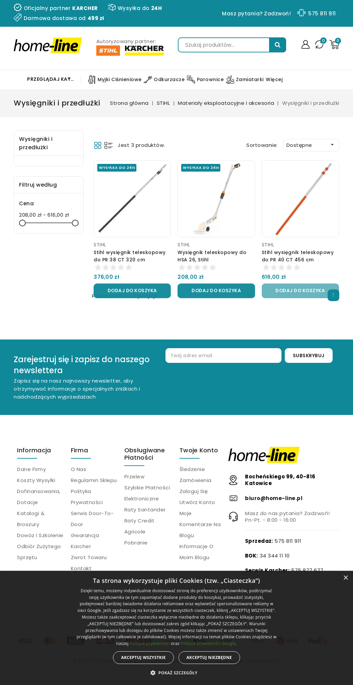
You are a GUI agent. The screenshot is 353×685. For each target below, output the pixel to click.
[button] (176, 673)
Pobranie (136, 542)
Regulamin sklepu (94, 480)
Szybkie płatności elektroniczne (147, 493)
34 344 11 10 (275, 555)
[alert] (176, 628)
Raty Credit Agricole (139, 526)
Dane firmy (31, 469)
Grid (98, 145)
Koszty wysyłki (36, 480)
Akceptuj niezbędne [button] (209, 657)
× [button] (345, 578)
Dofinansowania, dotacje (39, 497)
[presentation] (260, 385)
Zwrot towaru (89, 557)
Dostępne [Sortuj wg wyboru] (311, 145)
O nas (79, 469)
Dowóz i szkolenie (40, 535)
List (108, 145)
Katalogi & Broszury (30, 519)
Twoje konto (199, 450)
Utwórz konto (197, 502)
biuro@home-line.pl (274, 498)
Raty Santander (145, 509)
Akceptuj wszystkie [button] (143, 657)
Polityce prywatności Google (208, 643)
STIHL (100, 244)
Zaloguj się (194, 491)
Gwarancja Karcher (85, 541)
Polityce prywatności (150, 643)
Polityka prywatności (87, 497)
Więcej (274, 79)
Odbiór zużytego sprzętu (39, 552)
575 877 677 (307, 570)
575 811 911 (322, 13)
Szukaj (277, 44)
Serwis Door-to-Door (92, 519)
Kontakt (81, 568)
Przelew (134, 476)
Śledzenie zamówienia (196, 475)
